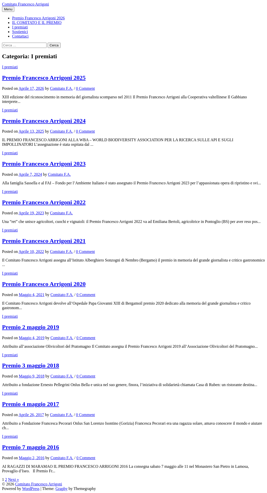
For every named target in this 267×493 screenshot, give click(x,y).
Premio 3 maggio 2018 (30, 365)
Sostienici (20, 32)
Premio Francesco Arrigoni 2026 (38, 18)
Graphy (61, 488)
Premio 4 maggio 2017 (30, 404)
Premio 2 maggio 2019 (30, 327)
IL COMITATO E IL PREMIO (36, 22)
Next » (13, 479)
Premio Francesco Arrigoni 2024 (44, 121)
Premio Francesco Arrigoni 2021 (44, 241)
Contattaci (20, 36)
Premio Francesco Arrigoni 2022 (44, 202)
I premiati (20, 27)
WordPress (31, 488)
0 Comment (85, 88)
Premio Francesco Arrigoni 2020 (44, 284)
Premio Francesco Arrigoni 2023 (44, 163)
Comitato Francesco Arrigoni (25, 4)
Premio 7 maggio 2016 (30, 447)
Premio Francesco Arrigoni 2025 (44, 77)
